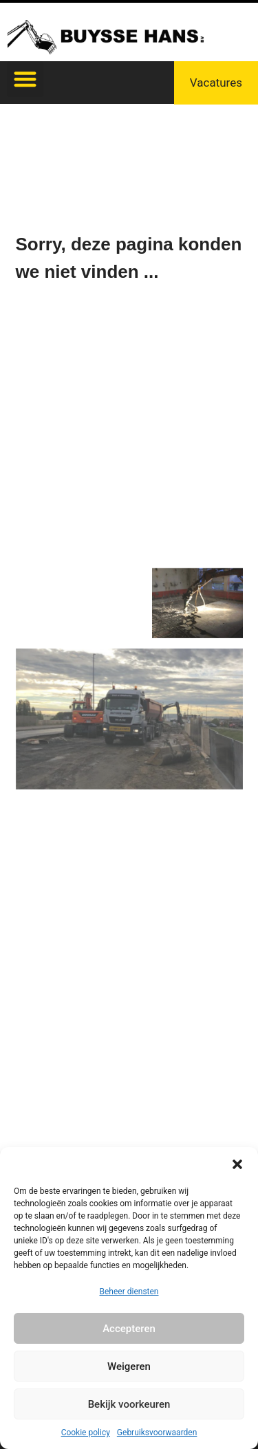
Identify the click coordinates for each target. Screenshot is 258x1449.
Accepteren (129, 1328)
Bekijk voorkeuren (129, 1404)
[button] (237, 1164)
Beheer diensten (128, 1291)
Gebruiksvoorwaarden (157, 1432)
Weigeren (129, 1366)
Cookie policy (85, 1432)
